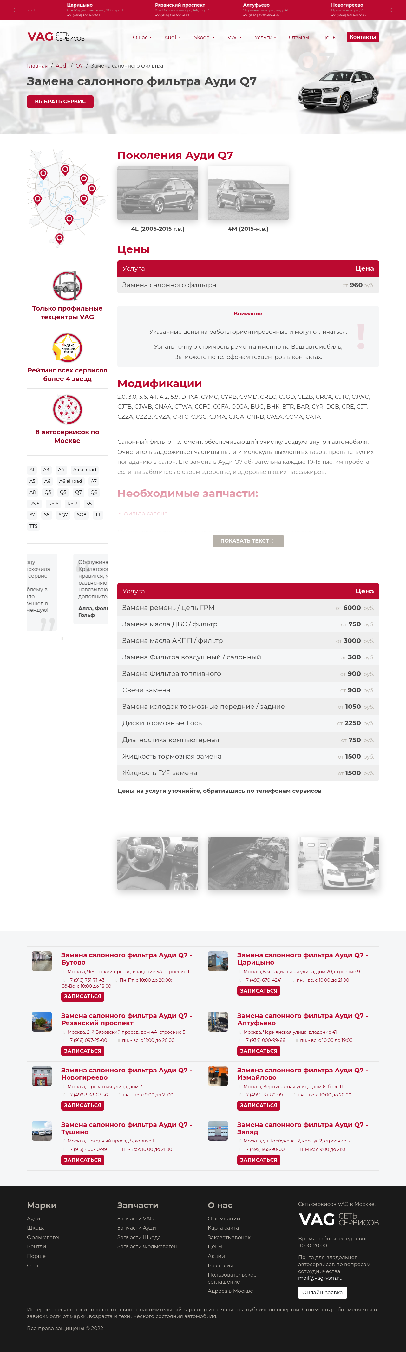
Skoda (202, 38)
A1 (31, 470)
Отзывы (299, 38)
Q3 (48, 492)
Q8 (94, 492)
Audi (170, 38)
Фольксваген (44, 1237)
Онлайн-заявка (322, 1293)
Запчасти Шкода (139, 1237)
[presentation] (14, 10)
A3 (46, 470)
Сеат (33, 1266)
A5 (32, 481)
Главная (37, 66)
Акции (216, 1256)
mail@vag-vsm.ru (320, 1278)
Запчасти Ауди (136, 1228)
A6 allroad (70, 481)
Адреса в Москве (230, 1291)
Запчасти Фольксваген (147, 1247)
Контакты (363, 37)
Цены (329, 38)
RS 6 (53, 504)
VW (232, 38)
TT (98, 515)
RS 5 (34, 504)
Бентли (36, 1247)
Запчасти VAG (135, 1219)
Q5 (63, 492)
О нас (140, 38)
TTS (33, 526)
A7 (94, 481)
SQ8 (81, 515)
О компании (224, 1219)
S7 (32, 515)
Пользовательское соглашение (232, 1278)
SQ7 (63, 515)
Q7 (79, 66)
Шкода (36, 1228)
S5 (89, 504)
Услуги (263, 38)
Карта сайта (223, 1228)
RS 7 (72, 504)
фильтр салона (146, 513)
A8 (32, 492)
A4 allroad (84, 470)
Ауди (33, 1219)
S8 (46, 515)
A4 (61, 470)
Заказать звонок (229, 1237)
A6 (47, 481)
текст (248, 541)
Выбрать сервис (60, 102)
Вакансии (221, 1266)
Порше (36, 1256)
